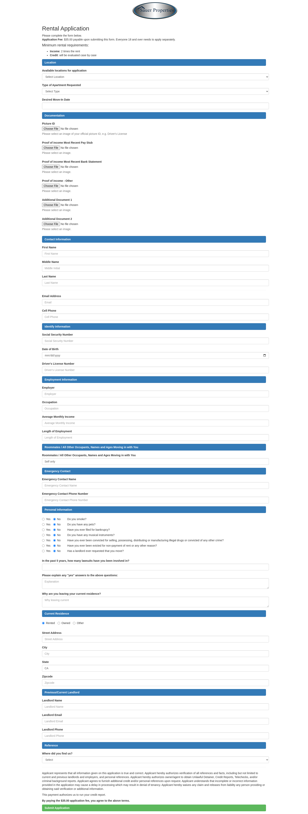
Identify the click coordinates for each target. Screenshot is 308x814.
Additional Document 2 (57, 218)
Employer (48, 387)
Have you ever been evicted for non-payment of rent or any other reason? (112, 545)
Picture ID (48, 123)
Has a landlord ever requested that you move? (95, 550)
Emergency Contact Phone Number (65, 493)
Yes (46, 519)
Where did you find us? (57, 753)
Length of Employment (57, 431)
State (45, 661)
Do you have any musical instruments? (91, 535)
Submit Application (57, 807)
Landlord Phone (52, 729)
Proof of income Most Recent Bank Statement (72, 161)
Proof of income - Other (57, 180)
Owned (64, 623)
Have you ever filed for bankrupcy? (88, 529)
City (44, 647)
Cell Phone (49, 310)
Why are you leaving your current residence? (71, 593)
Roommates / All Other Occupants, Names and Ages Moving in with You (89, 455)
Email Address (51, 296)
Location (50, 62)
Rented (48, 623)
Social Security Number (57, 334)
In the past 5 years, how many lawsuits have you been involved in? (85, 560)
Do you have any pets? (81, 524)
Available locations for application (64, 70)
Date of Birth (50, 349)
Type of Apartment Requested (61, 85)
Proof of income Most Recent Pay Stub (67, 142)
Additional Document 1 (57, 199)
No (57, 519)
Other (78, 623)
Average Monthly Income (58, 416)
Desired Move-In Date (56, 99)
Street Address (51, 632)
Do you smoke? (76, 519)
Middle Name (50, 261)
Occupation (49, 402)
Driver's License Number (58, 363)
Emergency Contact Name (59, 479)
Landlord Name (52, 700)
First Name (49, 247)
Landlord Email (52, 715)
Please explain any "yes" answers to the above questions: (80, 575)
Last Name (49, 276)
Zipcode (47, 676)
